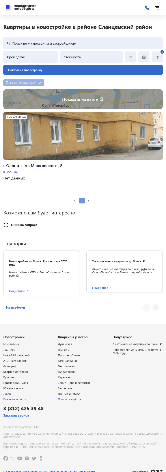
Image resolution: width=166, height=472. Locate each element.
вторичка (10, 171)
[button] (15, 307)
